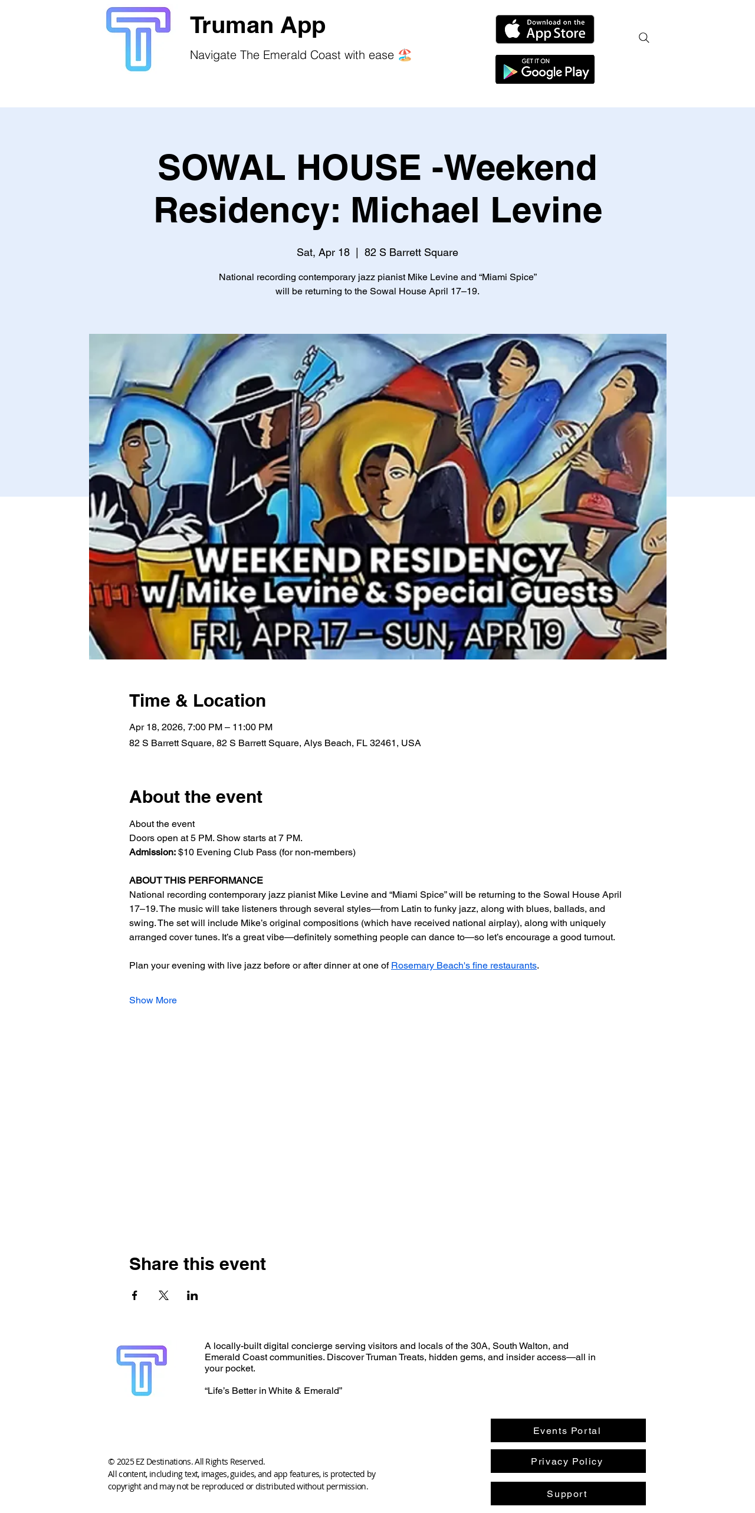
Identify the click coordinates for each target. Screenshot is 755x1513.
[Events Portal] (568, 1430)
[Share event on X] (163, 1295)
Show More (153, 1000)
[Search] (644, 37)
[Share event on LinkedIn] (192, 1295)
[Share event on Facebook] (134, 1295)
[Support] (568, 1493)
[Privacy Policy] (568, 1461)
